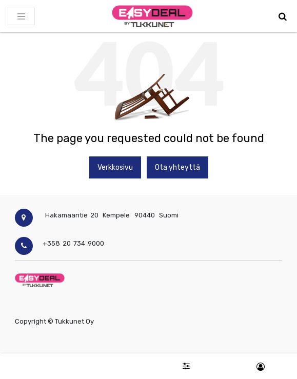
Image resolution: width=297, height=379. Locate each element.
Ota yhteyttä (177, 167)
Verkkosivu (115, 167)
